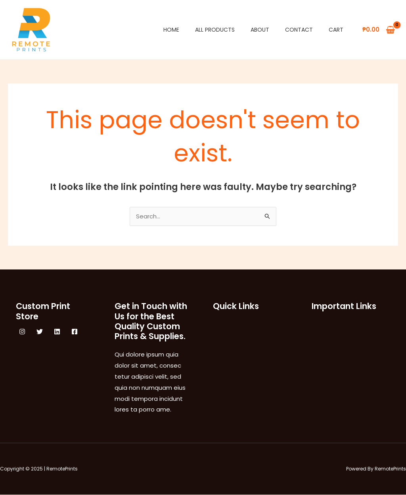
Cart (336, 30)
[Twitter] (39, 332)
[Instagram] (22, 332)
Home (171, 30)
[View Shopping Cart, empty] (378, 29)
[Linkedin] (57, 332)
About (260, 30)
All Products (215, 30)
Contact (299, 30)
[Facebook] (74, 332)
